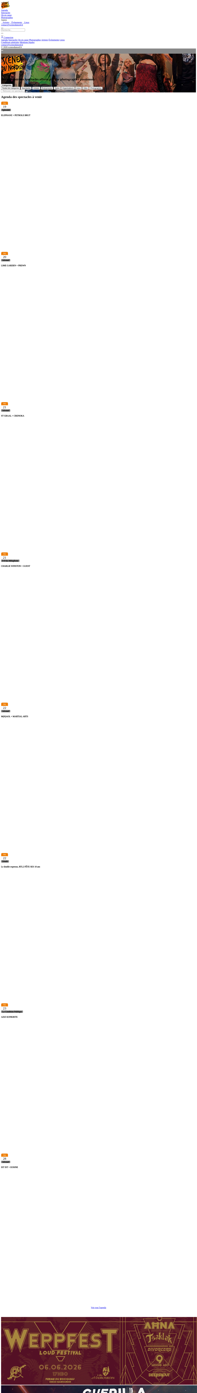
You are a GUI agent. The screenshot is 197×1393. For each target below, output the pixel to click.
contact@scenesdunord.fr (12, 25)
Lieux (26, 22)
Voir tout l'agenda (98, 1307)
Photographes (7, 17)
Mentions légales (27, 42)
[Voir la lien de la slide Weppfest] (99, 1384)
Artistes (5, 22)
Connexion (7, 37)
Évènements (16, 22)
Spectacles (5, 13)
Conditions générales (10, 42)
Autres (4, 20)
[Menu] (2, 35)
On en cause (6, 15)
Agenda (4, 10)
